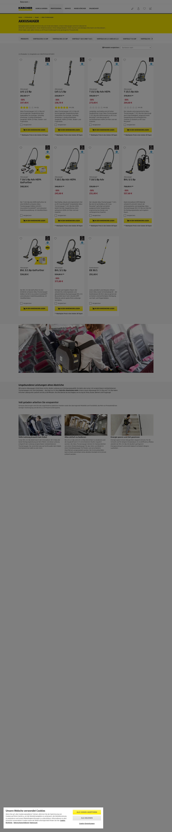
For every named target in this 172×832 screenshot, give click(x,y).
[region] (53, 817)
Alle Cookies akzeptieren (87, 812)
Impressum (33, 823)
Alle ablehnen (87, 818)
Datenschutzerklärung (21, 823)
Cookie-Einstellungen (87, 824)
